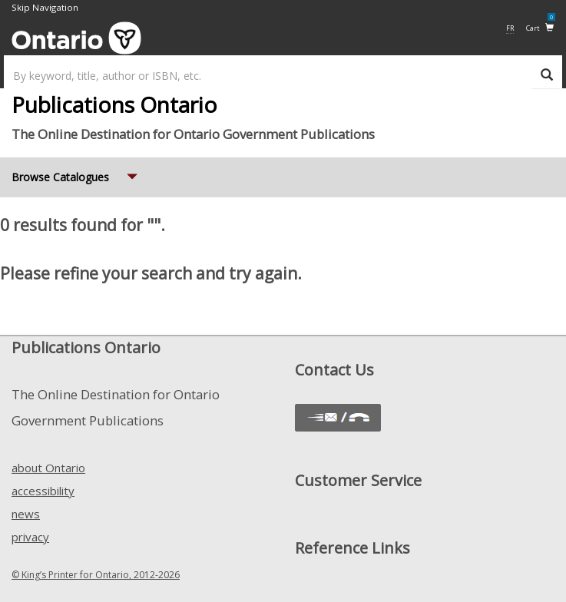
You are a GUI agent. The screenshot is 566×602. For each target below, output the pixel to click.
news (26, 513)
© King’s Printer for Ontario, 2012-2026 (96, 574)
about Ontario (48, 467)
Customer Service (358, 480)
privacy (30, 536)
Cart (540, 27)
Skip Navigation (45, 7)
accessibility (43, 490)
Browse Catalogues (76, 170)
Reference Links (352, 548)
